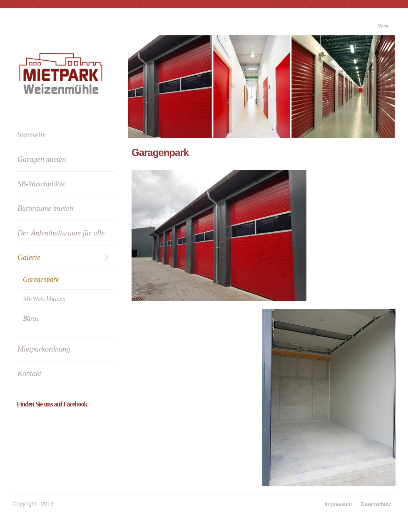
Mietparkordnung (43, 349)
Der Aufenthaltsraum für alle (60, 233)
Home (383, 26)
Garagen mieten (41, 159)
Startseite (31, 135)
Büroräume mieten (45, 208)
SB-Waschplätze (41, 184)
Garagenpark (41, 279)
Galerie (28, 257)
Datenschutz (376, 504)
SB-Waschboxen (44, 298)
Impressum (338, 504)
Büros (31, 318)
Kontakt (29, 373)
